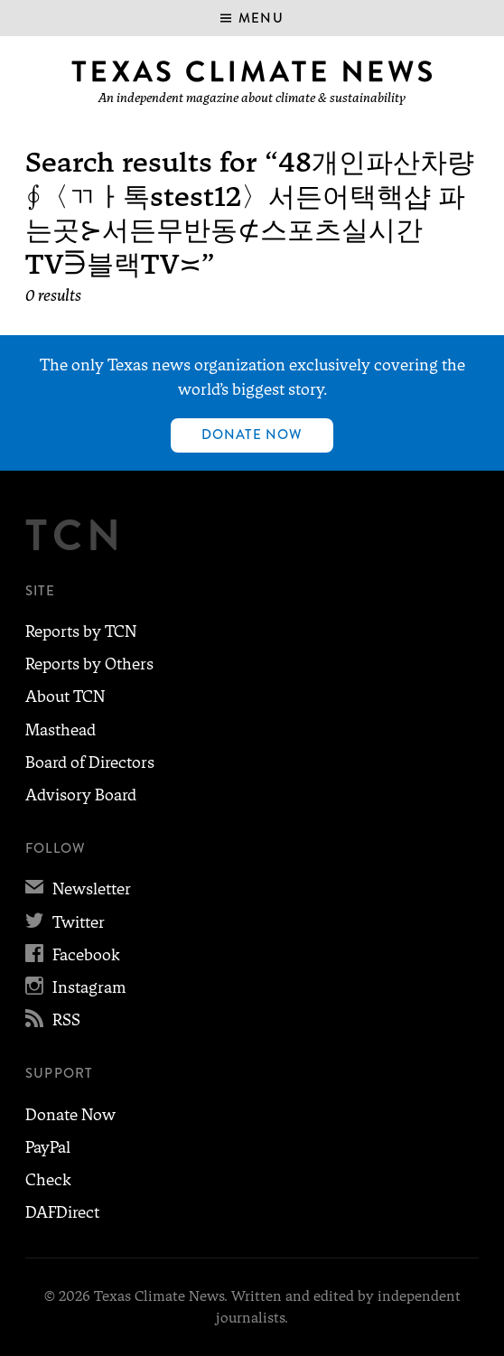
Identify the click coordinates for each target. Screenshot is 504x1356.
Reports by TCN (80, 631)
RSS (52, 1020)
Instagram (75, 987)
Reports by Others (89, 664)
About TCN (65, 696)
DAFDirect (62, 1212)
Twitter (65, 922)
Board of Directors (89, 762)
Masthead (60, 730)
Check (48, 1180)
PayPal (47, 1147)
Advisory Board (80, 795)
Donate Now (252, 434)
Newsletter (78, 889)
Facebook (72, 955)
